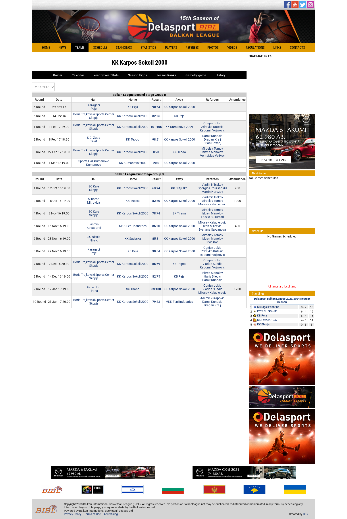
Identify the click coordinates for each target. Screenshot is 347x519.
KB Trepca (133, 201)
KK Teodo (132, 139)
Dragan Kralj (212, 139)
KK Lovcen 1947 (267, 320)
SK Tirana (179, 213)
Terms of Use (92, 514)
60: (156, 188)
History (221, 75)
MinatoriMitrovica (93, 200)
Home (46, 48)
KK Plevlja (263, 324)
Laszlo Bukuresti (212, 217)
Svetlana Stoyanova (212, 229)
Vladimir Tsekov (212, 184)
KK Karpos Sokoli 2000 (179, 107)
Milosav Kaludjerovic (212, 204)
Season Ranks (166, 75)
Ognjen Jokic (212, 123)
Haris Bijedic (212, 276)
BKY (305, 514)
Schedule (100, 48)
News (62, 48)
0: (156, 152)
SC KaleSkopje (94, 188)
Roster (57, 75)
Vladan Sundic (212, 264)
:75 (156, 116)
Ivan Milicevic (212, 226)
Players (171, 48)
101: (156, 127)
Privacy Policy (72, 514)
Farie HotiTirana (93, 289)
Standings (124, 48)
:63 (156, 301)
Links (277, 48)
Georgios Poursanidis (212, 188)
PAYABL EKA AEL (267, 311)
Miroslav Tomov (212, 148)
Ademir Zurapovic (212, 298)
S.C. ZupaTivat (93, 139)
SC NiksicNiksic (93, 238)
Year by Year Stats (106, 75)
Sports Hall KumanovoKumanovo (93, 162)
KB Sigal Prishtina (268, 307)
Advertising (111, 514)
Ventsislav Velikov (212, 155)
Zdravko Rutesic (212, 127)
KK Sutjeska (179, 188)
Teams (80, 48)
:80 (156, 201)
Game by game (195, 75)
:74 (156, 213)
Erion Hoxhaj (212, 143)
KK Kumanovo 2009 (179, 127)
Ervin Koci (212, 242)
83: (156, 289)
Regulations (255, 48)
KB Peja (132, 107)
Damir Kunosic (212, 136)
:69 (156, 264)
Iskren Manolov (212, 152)
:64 (156, 107)
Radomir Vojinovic (212, 130)
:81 (156, 139)
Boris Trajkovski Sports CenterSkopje (93, 116)
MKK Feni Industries (133, 226)
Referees (192, 48)
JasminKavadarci (94, 226)
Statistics (148, 48)
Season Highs (137, 75)
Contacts (297, 48)
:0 (156, 163)
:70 (156, 226)
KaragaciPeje (93, 106)
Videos (232, 48)
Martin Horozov (212, 191)
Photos (213, 48)
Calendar (78, 75)
